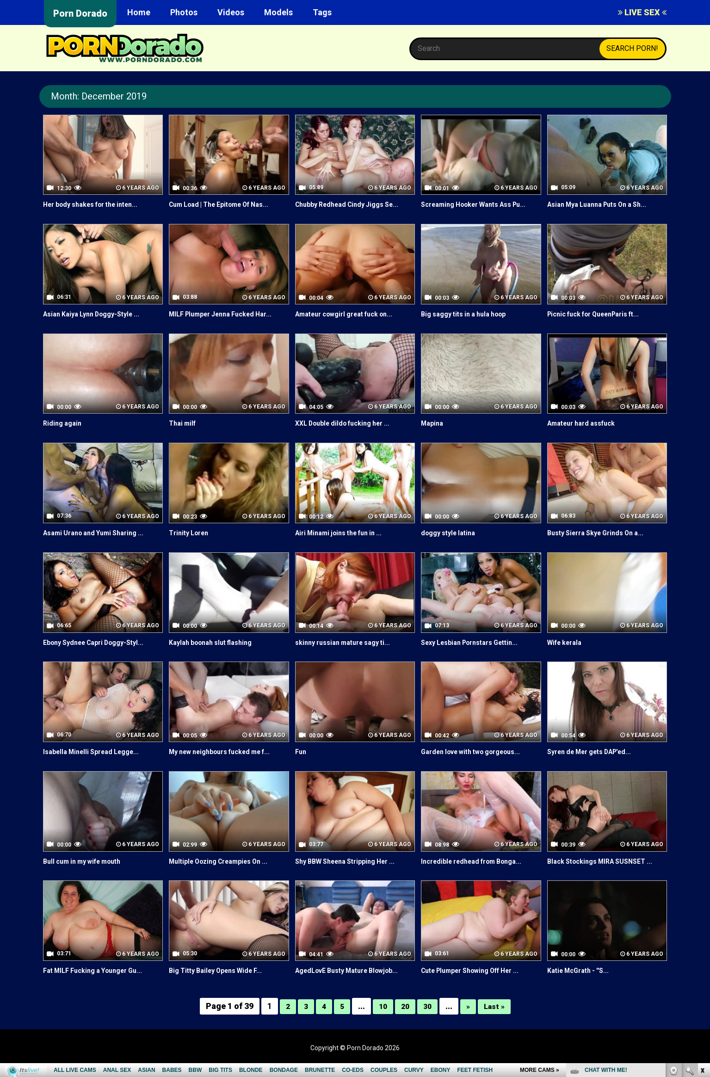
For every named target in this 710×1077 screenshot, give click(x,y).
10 (381, 1016)
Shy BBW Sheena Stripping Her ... (352, 871)
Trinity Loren (191, 543)
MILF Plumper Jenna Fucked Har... (228, 324)
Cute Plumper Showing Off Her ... (479, 981)
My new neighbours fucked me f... (228, 762)
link (702, 932)
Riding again (64, 433)
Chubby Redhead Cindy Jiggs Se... (353, 204)
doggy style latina (451, 543)
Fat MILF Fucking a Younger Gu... (99, 981)
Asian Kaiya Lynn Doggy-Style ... (98, 324)
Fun (301, 762)
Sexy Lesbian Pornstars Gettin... (477, 652)
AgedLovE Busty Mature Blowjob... (354, 981)
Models (278, 12)
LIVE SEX (642, 12)
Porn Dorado (80, 13)
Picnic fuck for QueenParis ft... (601, 324)
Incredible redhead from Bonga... (478, 871)
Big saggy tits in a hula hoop (469, 324)
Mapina (433, 433)
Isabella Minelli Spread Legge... (97, 762)
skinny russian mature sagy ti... (349, 652)
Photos (184, 12)
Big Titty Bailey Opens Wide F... (222, 981)
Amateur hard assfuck (586, 433)
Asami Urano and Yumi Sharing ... (100, 543)
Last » (496, 1016)
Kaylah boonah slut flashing (216, 652)
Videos (230, 12)
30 (427, 1016)
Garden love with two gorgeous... (479, 762)
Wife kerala (567, 652)
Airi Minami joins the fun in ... (345, 543)
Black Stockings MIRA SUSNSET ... (606, 871)
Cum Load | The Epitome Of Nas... (227, 204)
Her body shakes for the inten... (98, 204)
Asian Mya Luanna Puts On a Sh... (604, 204)
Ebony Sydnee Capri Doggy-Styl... (100, 652)
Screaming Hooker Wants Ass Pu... (473, 209)
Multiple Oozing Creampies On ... (226, 871)
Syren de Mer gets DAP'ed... (596, 762)
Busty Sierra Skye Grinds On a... (602, 543)
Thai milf (184, 433)
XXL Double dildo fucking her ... (349, 433)
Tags (322, 12)
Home (138, 12)
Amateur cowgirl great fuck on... (351, 324)
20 (404, 1016)
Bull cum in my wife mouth (88, 871)
